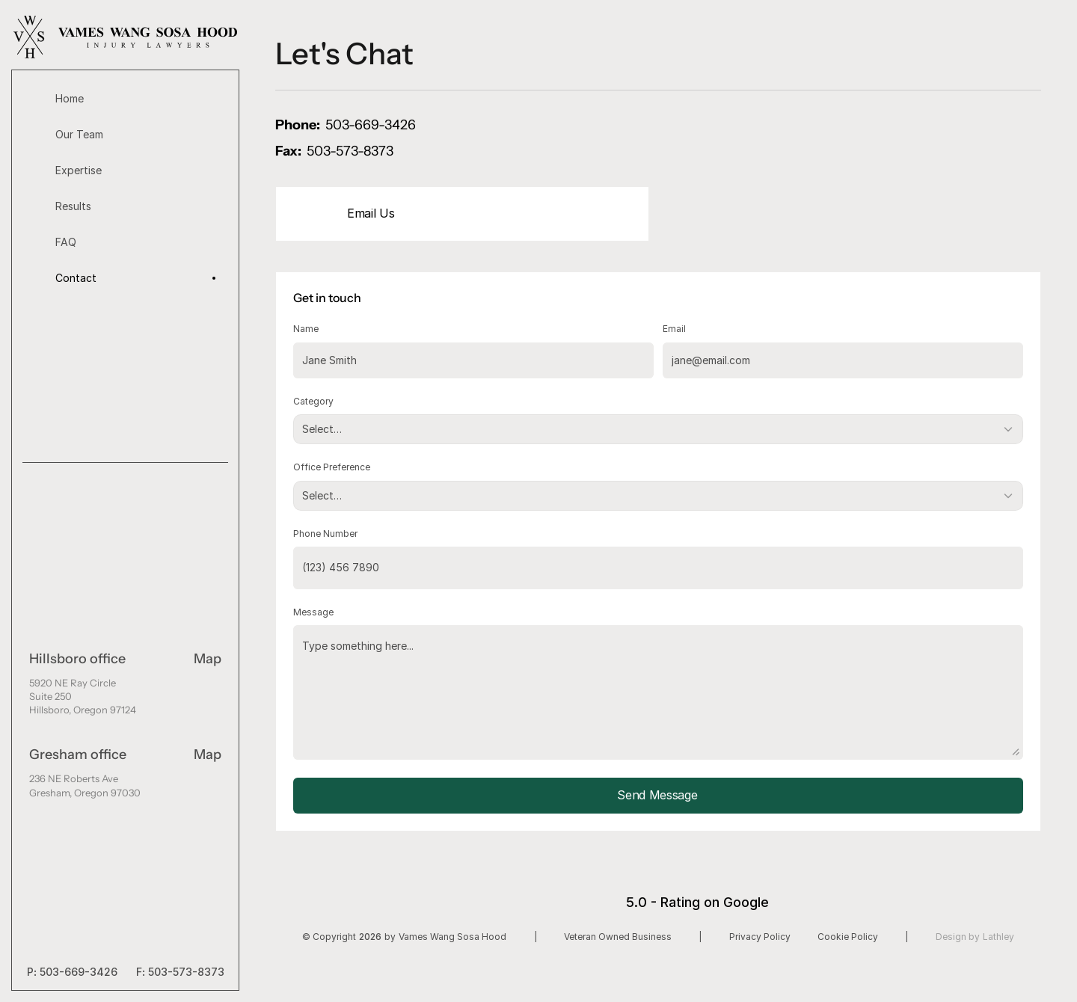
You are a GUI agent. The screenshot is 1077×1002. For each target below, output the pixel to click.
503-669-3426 (78, 971)
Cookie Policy (847, 936)
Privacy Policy (760, 936)
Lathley (998, 936)
